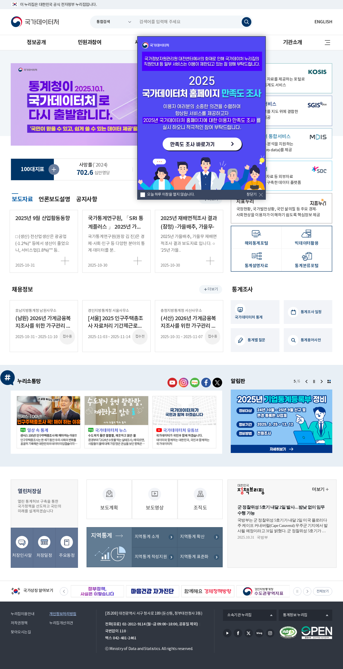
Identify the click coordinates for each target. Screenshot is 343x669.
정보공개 (36, 42)
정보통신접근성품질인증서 (288, 632)
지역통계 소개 (147, 537)
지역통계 (101, 536)
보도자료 (22, 198)
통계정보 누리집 (293, 615)
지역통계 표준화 (194, 557)
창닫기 (252, 194)
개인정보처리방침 (62, 614)
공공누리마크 (316, 632)
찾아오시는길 (21, 632)
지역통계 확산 (192, 537)
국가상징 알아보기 (32, 591)
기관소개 (292, 42)
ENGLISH (323, 22)
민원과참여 (89, 42)
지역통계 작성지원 (151, 557)
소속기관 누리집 (237, 615)
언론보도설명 (54, 199)
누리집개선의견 (61, 623)
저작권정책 (19, 623)
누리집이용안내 (22, 614)
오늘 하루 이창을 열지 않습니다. (171, 194)
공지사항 (86, 199)
